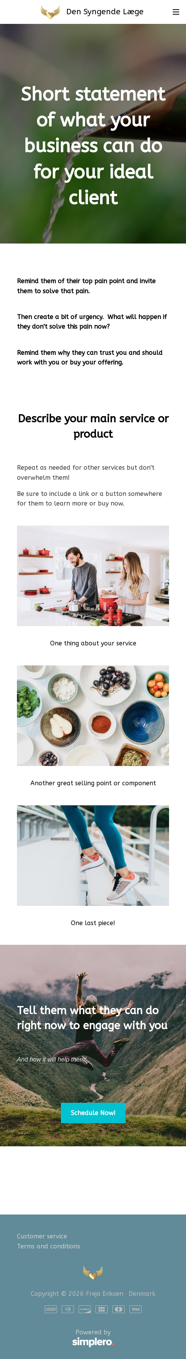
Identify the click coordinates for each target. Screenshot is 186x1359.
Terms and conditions (48, 1246)
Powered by (65, 1339)
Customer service (42, 1236)
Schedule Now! (93, 1113)
